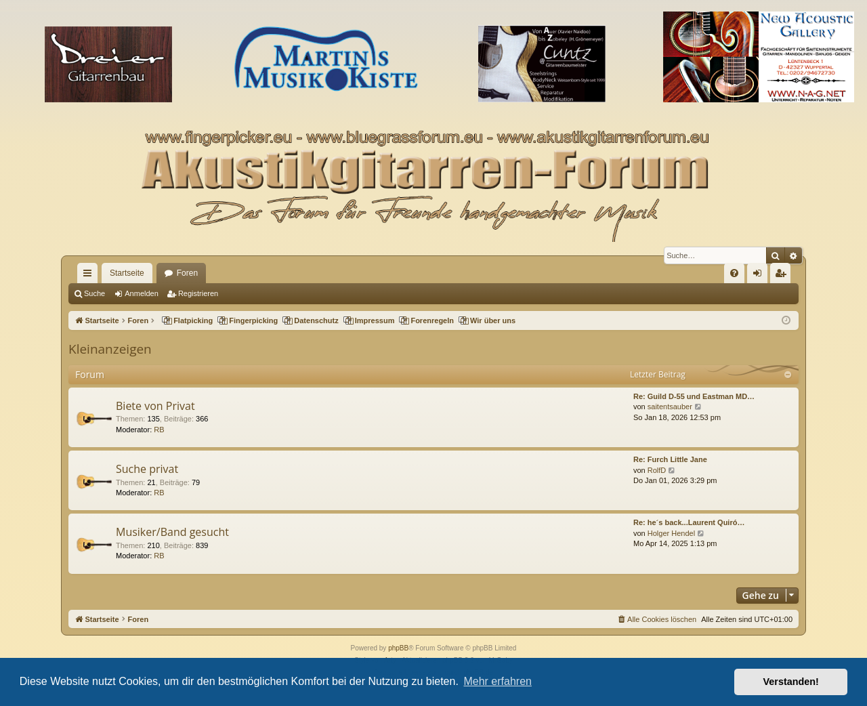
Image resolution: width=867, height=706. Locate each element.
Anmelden (141, 293)
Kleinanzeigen (110, 349)
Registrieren (198, 293)
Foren (187, 273)
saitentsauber (670, 406)
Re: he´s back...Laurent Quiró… (688, 522)
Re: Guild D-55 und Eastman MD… (694, 396)
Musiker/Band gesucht (172, 531)
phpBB (398, 648)
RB (159, 429)
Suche (94, 293)
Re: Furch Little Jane (670, 459)
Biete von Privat (155, 405)
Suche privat (147, 468)
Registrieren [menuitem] (783, 275)
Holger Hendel (671, 533)
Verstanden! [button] (791, 681)
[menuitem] (734, 273)
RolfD (657, 470)
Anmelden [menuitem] (760, 275)
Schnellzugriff (90, 275)
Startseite (127, 273)
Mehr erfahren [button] (497, 681)
